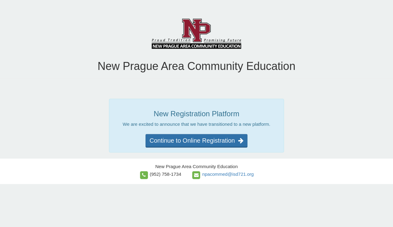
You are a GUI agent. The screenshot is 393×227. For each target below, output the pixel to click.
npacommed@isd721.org (228, 174)
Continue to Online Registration (196, 140)
